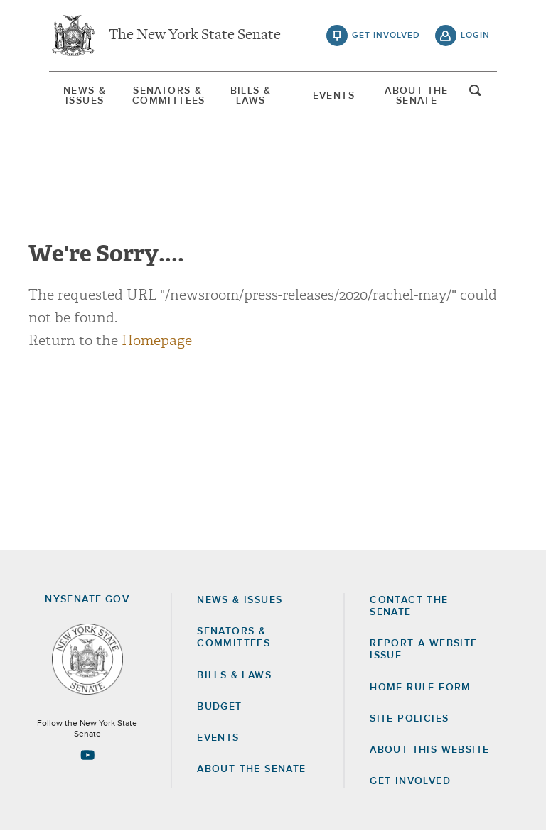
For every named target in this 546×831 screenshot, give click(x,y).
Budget (219, 707)
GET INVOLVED (410, 781)
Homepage (157, 340)
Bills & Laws (251, 96)
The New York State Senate (195, 35)
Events (334, 96)
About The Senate (417, 96)
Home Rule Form (420, 687)
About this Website (429, 750)
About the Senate (251, 769)
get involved (386, 35)
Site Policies (409, 719)
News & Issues (84, 96)
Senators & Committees (167, 96)
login (475, 35)
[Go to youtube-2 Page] (87, 755)
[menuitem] (84, 96)
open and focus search (475, 94)
